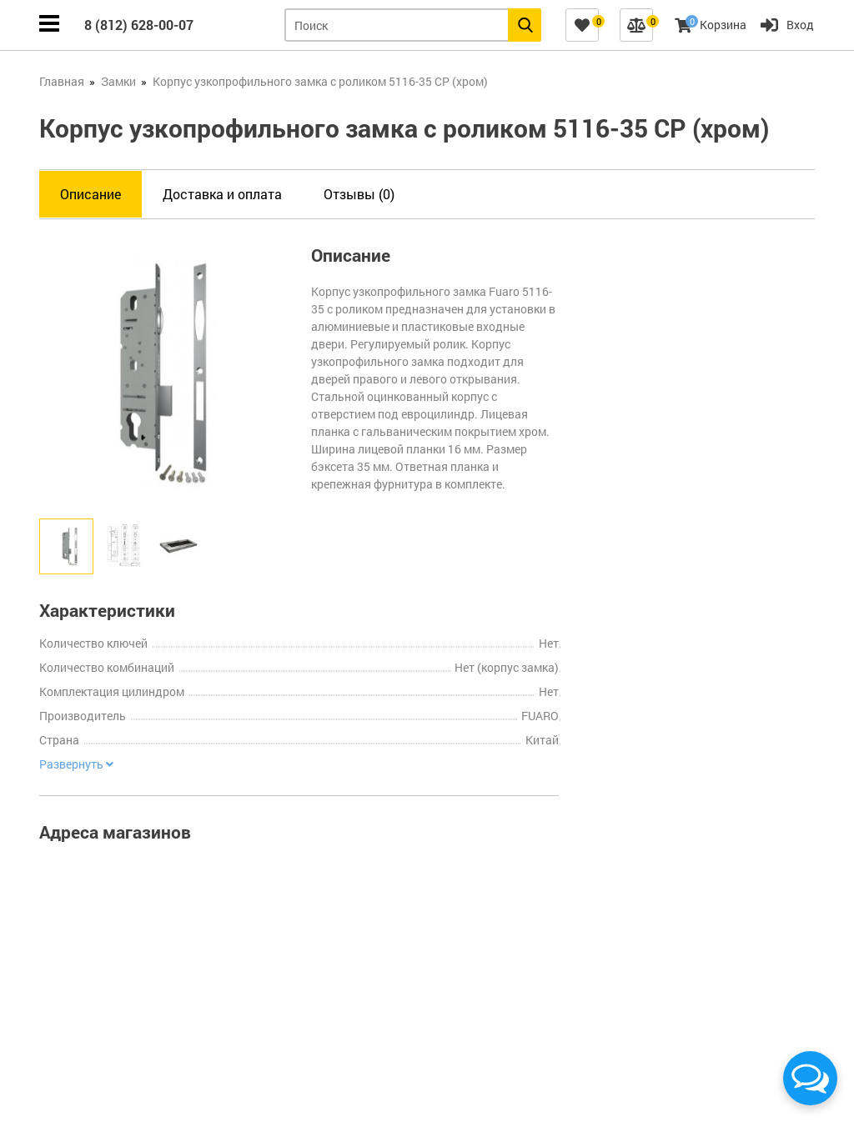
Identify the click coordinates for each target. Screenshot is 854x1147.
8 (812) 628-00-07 (138, 24)
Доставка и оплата (222, 194)
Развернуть (76, 764)
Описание (90, 194)
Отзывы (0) (359, 194)
